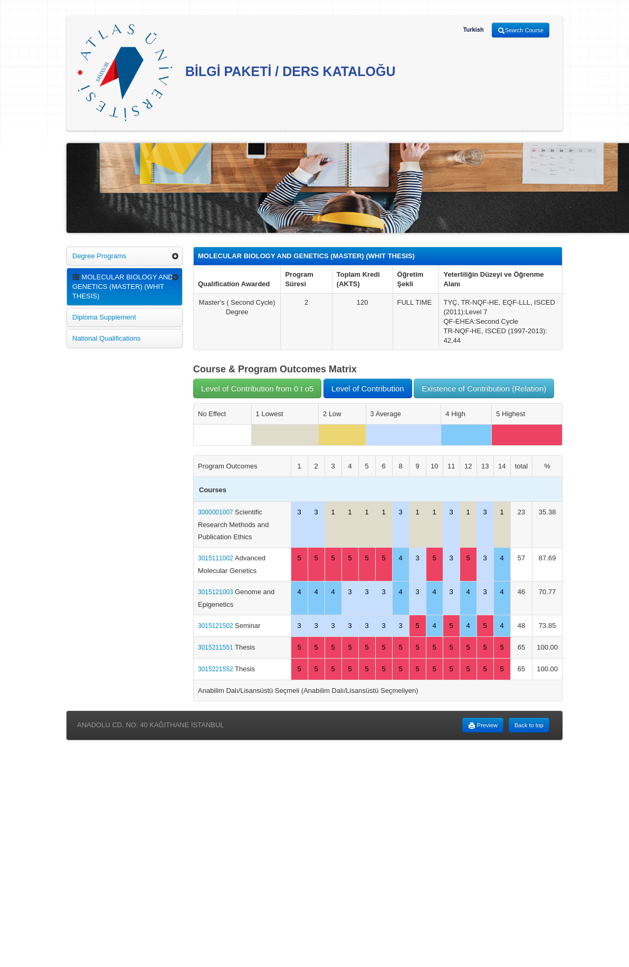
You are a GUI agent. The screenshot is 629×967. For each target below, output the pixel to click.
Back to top (529, 725)
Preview (483, 725)
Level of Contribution (367, 388)
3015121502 (216, 626)
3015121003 (216, 592)
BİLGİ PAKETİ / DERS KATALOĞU (236, 72)
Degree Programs (99, 256)
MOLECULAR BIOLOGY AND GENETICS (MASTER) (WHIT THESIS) (122, 286)
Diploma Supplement (104, 317)
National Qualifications (106, 338)
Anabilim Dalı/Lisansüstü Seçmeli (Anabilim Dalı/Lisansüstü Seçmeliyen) (308, 690)
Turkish (473, 29)
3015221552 (216, 669)
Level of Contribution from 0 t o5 (257, 388)
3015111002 (216, 558)
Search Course (521, 30)
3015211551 (216, 647)
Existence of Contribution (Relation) (484, 388)
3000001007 (216, 512)
